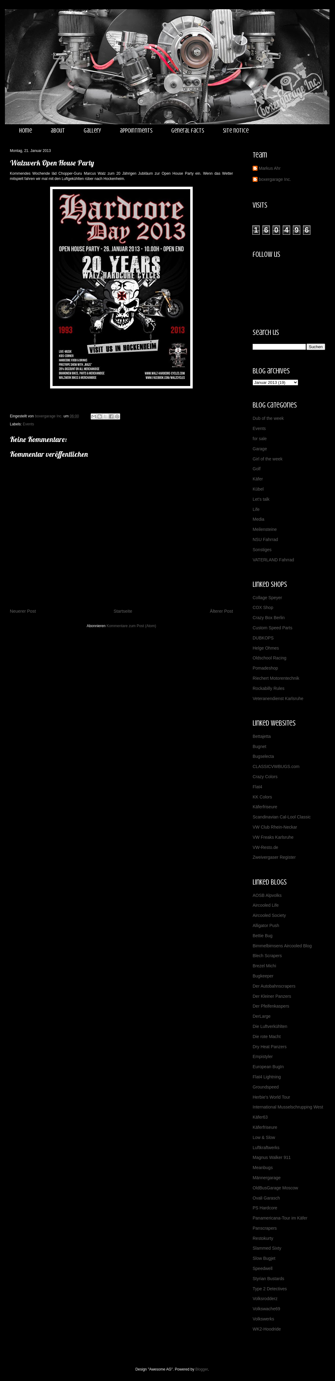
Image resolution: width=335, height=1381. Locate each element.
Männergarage (267, 1177)
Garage (260, 448)
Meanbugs (263, 1167)
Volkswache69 (266, 1308)
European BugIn (268, 1066)
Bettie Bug (263, 935)
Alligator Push (266, 925)
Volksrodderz (265, 1298)
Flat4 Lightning (267, 1076)
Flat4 (257, 786)
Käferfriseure (265, 806)
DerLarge (261, 1016)
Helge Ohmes (266, 648)
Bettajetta (262, 736)
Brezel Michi (264, 965)
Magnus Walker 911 (272, 1157)
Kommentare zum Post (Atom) (131, 626)
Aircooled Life (266, 905)
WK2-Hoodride (267, 1329)
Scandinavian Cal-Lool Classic (282, 816)
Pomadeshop (265, 668)
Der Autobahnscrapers (274, 986)
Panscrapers (265, 1228)
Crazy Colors (265, 776)
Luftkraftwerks (266, 1147)
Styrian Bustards (268, 1278)
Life (256, 509)
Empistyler (263, 1056)
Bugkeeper (263, 975)
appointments (136, 130)
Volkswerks (263, 1318)
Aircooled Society (269, 915)
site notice (236, 130)
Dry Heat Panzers (269, 1046)
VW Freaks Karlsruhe (273, 837)
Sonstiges (262, 549)
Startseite (122, 611)
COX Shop (263, 607)
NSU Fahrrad (265, 539)
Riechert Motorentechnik (276, 678)
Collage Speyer (267, 597)
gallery (92, 130)
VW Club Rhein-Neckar (275, 827)
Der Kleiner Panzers (272, 996)
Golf (257, 468)
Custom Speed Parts (272, 627)
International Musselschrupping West (288, 1106)
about (58, 130)
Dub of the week (268, 418)
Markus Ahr (270, 168)
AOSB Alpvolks (267, 895)
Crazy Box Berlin (269, 617)
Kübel (258, 489)
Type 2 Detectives (270, 1288)
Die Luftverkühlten (270, 1026)
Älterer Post (221, 611)
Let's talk (261, 499)
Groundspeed (266, 1087)
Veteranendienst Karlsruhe (278, 698)
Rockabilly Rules (268, 688)
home (25, 130)
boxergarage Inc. (275, 179)
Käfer (258, 478)
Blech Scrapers (267, 955)
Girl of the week (267, 458)
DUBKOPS (263, 637)
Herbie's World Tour (271, 1097)
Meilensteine (265, 529)
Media (258, 519)
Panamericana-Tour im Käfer (280, 1218)
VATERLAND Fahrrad (273, 559)
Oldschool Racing (269, 657)
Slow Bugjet (264, 1258)
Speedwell (263, 1268)
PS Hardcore (265, 1207)
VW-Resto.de (265, 847)
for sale (260, 438)
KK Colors (262, 796)
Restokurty (263, 1238)
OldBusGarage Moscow (275, 1187)
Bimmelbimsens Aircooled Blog (282, 945)
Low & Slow (264, 1137)
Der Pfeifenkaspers (271, 1006)
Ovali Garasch (266, 1198)
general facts (187, 130)
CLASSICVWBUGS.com (276, 766)
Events (28, 424)
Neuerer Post (23, 611)
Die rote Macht (267, 1036)
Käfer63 (260, 1117)
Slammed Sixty (267, 1248)
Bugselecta (263, 756)
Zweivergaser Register (274, 857)
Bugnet (259, 746)
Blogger (201, 1369)
